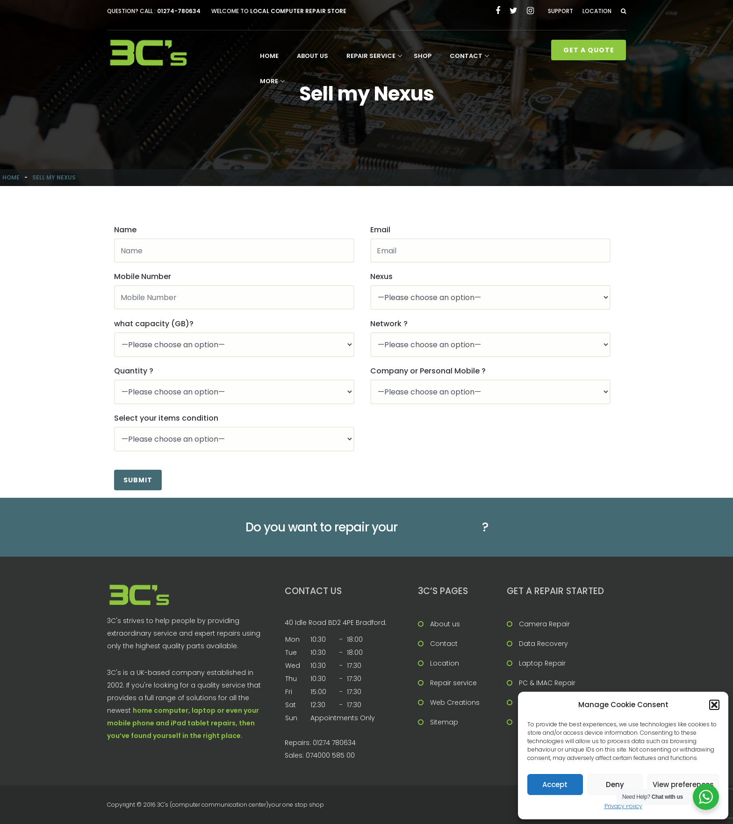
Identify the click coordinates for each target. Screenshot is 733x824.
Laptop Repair (542, 663)
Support (560, 11)
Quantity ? (133, 370)
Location (596, 11)
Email (380, 229)
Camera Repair (544, 624)
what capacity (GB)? (154, 323)
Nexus (381, 276)
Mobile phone (439, 527)
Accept (555, 784)
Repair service (370, 55)
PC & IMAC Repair (547, 683)
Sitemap (444, 722)
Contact (466, 55)
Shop (422, 55)
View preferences (683, 784)
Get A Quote (588, 50)
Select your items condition (166, 418)
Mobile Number (142, 276)
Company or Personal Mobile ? (428, 370)
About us (312, 55)
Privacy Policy (623, 806)
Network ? (389, 323)
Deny (615, 784)
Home (269, 55)
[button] (714, 704)
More (269, 81)
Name (125, 229)
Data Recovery (543, 643)
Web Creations (455, 702)
